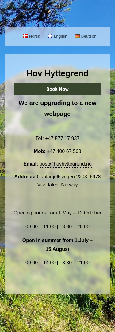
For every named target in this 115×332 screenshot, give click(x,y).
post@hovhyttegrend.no (66, 163)
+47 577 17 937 (62, 138)
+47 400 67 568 (64, 151)
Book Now (57, 89)
